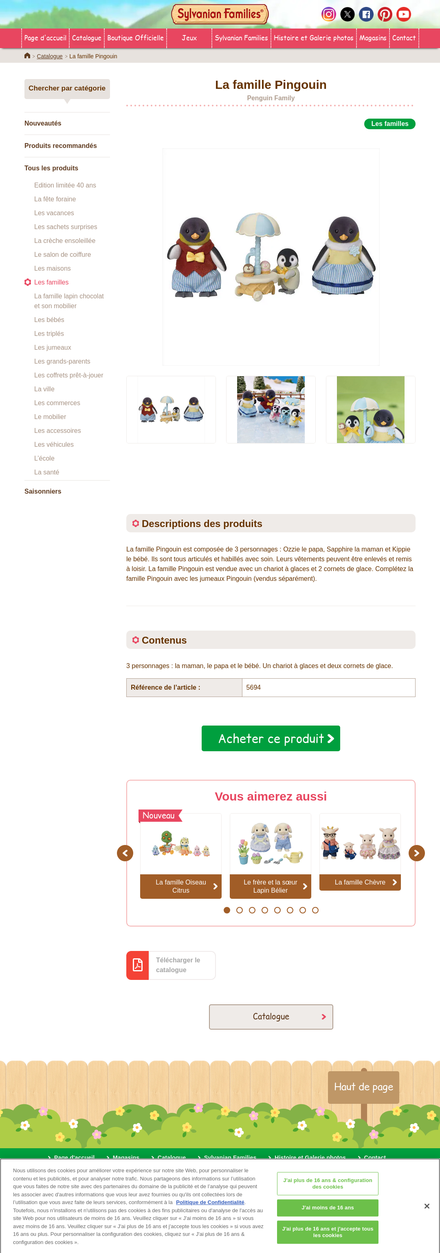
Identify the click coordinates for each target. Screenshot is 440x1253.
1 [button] (226, 910)
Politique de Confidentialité (210, 1208)
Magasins (373, 37)
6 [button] (289, 910)
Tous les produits (51, 168)
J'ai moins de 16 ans (327, 1213)
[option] (271, 248)
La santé (46, 472)
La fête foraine (55, 199)
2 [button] (239, 910)
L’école (44, 458)
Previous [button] (126, 852)
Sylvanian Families (241, 37)
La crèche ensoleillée (64, 240)
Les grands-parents (62, 361)
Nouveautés (43, 123)
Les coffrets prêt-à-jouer (68, 375)
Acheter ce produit (271, 738)
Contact (404, 37)
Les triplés (49, 333)
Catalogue (86, 37)
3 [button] (252, 910)
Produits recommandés (60, 145)
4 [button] (264, 910)
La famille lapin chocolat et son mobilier (69, 301)
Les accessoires (57, 430)
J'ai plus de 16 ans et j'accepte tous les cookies (328, 1237)
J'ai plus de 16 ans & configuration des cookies (327, 1189)
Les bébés (49, 319)
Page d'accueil (45, 37)
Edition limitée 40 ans (65, 185)
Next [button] (418, 852)
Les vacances (54, 213)
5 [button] (277, 910)
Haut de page (363, 1086)
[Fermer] (427, 1212)
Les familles (51, 282)
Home (27, 55)
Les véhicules (54, 444)
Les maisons (52, 268)
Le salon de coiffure (62, 254)
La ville (44, 389)
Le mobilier (50, 416)
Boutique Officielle (135, 37)
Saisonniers (43, 491)
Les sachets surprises (65, 226)
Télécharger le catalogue (178, 965)
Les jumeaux (52, 347)
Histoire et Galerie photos (314, 37)
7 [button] (302, 910)
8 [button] (315, 910)
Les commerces (57, 402)
